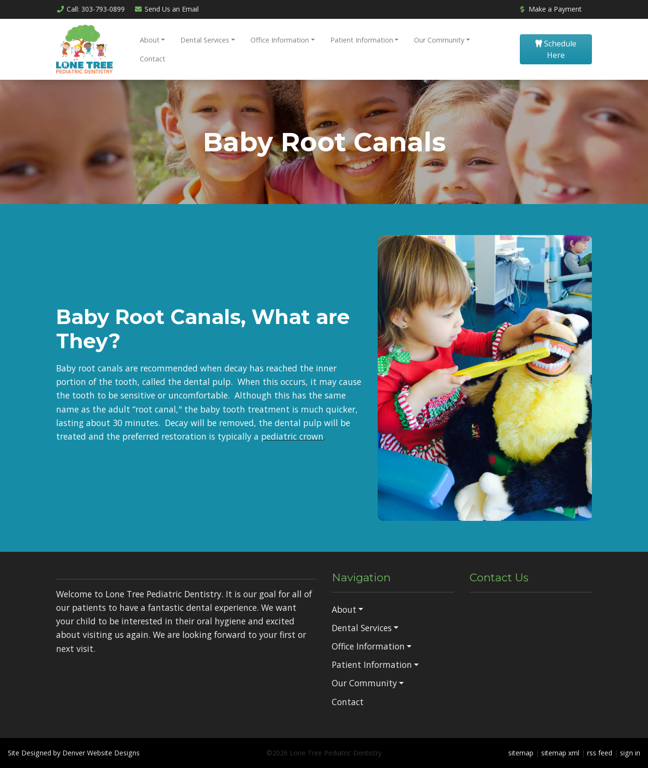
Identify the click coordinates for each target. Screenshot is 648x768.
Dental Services (204, 39)
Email (166, 9)
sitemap (520, 752)
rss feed (599, 752)
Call (90, 9)
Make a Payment (550, 9)
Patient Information (361, 39)
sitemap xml (560, 752)
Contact (152, 58)
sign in (630, 752)
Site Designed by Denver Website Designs (74, 752)
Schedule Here (555, 49)
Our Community (439, 39)
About (150, 39)
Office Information (279, 39)
